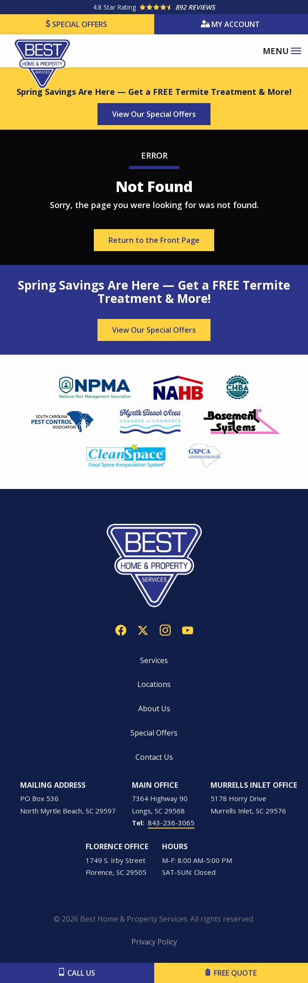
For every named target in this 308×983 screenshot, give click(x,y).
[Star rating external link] (154, 7)
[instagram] (165, 629)
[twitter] (142, 629)
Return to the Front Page (154, 240)
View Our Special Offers (154, 114)
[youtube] (187, 629)
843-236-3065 (171, 822)
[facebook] (120, 629)
